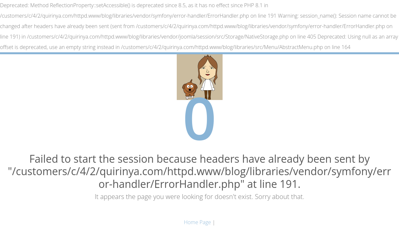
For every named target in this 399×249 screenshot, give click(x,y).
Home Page (197, 222)
